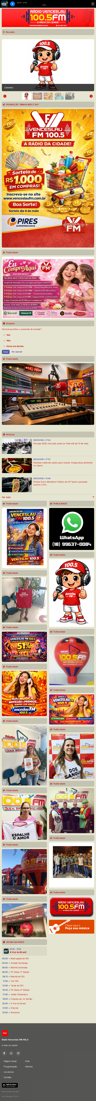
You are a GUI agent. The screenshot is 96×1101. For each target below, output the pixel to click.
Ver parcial (17, 351)
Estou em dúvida (15, 346)
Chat (27, 1061)
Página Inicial (10, 1061)
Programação (10, 1066)
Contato (8, 1077)
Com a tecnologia (10, 1096)
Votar (5, 352)
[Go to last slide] (4, 96)
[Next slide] (91, 96)
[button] (26, 96)
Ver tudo (48, 497)
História (29, 1066)
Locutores (9, 1072)
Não (9, 340)
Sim (8, 335)
